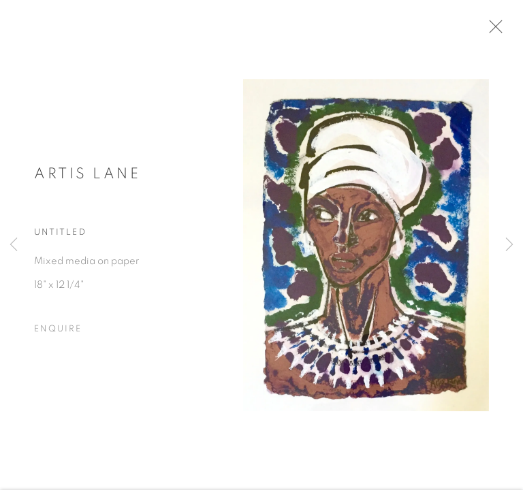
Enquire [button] (58, 332)
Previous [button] (13, 245)
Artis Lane (87, 176)
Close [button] (495, 30)
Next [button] (509, 245)
